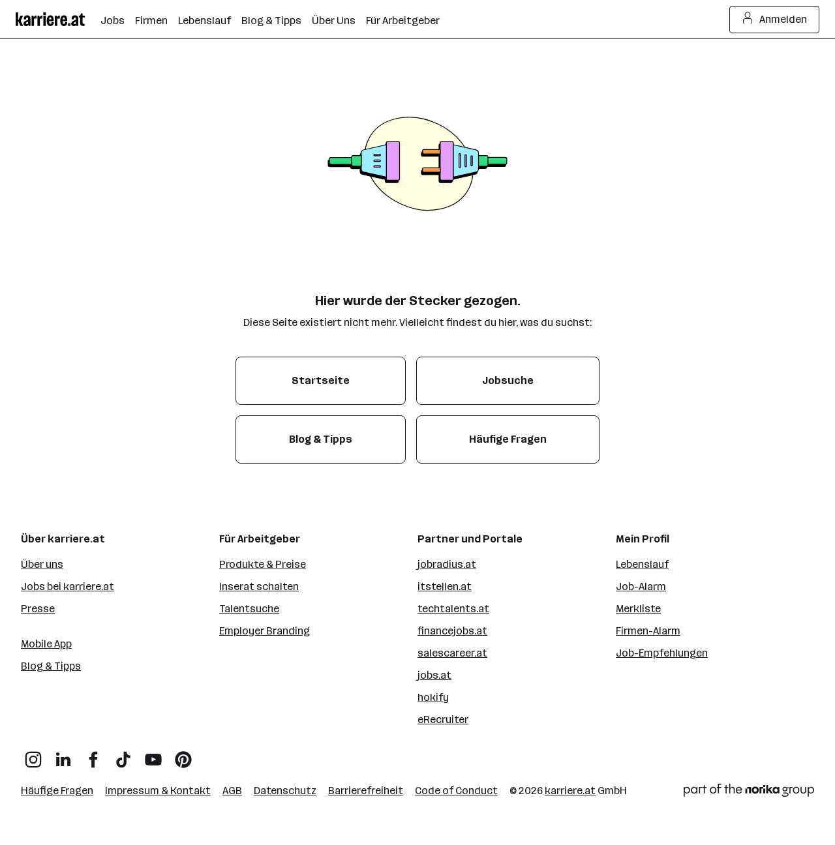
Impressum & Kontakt (158, 790)
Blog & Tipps (51, 666)
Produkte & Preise (262, 564)
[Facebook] (93, 755)
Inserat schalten (259, 586)
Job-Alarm (641, 586)
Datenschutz (285, 790)
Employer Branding (264, 631)
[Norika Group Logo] (749, 792)
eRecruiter (443, 719)
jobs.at (434, 675)
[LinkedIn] (63, 755)
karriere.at (570, 790)
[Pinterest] (183, 755)
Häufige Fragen (57, 790)
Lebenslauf (642, 564)
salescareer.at (452, 653)
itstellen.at (445, 586)
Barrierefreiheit (365, 790)
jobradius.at (447, 564)
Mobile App (46, 644)
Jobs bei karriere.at (67, 586)
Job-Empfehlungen (662, 653)
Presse (38, 608)
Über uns (42, 564)
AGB (232, 790)
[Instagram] (33, 755)
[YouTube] (153, 755)
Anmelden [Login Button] (774, 19)
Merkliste (638, 608)
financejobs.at (452, 631)
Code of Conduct (456, 790)
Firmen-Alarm (648, 631)
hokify (433, 697)
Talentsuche (249, 608)
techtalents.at (453, 608)
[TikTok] (123, 755)
